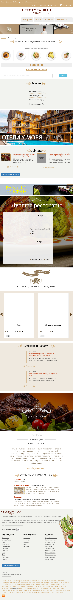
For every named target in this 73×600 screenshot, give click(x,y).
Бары (3, 553)
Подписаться (66, 5)
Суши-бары (5, 544)
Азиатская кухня (50, 550)
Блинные (5, 550)
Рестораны (5, 538)
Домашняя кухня (50, 548)
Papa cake (18, 497)
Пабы (3, 555)
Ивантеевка (53, 5)
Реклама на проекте (32, 2)
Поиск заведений (64, 20)
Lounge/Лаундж (7, 540)
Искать (63, 75)
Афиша (9, 2)
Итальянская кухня (51, 540)
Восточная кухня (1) (36, 104)
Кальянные (5, 557)
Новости (3, 2)
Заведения (27, 20)
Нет (32, 233)
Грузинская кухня (50, 557)
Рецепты (4, 572)
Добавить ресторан (19, 2)
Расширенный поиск (36, 69)
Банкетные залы (7, 546)
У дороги (17, 479)
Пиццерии (5, 548)
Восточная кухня (50, 544)
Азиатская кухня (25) (36, 100)
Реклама (26, 546)
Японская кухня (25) (36, 96)
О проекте (49, 20)
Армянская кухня (50, 553)
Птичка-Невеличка (21, 485)
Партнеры (26, 542)
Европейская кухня (51, 538)
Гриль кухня (48, 546)
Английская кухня (50, 555)
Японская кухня (50, 542)
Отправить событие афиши (10, 174)
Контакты (26, 540)
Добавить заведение (39, 5)
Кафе (3, 542)
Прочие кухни (49, 559)
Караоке (4, 559)
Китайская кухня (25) (36, 91)
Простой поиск (36, 65)
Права (25, 544)
